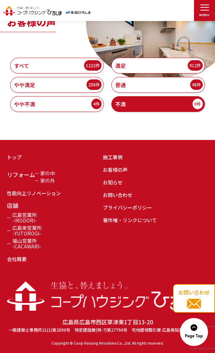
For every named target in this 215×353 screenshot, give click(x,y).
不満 (159, 104)
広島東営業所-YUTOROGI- (27, 230)
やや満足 (58, 84)
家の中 (47, 173)
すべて (58, 65)
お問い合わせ (117, 194)
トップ (14, 157)
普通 (159, 84)
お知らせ (113, 182)
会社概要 (17, 258)
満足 (159, 65)
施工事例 (113, 157)
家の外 (47, 180)
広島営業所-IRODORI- (24, 217)
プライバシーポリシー (127, 207)
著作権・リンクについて (130, 220)
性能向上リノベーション (34, 193)
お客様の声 (115, 169)
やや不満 (58, 104)
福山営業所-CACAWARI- (26, 243)
